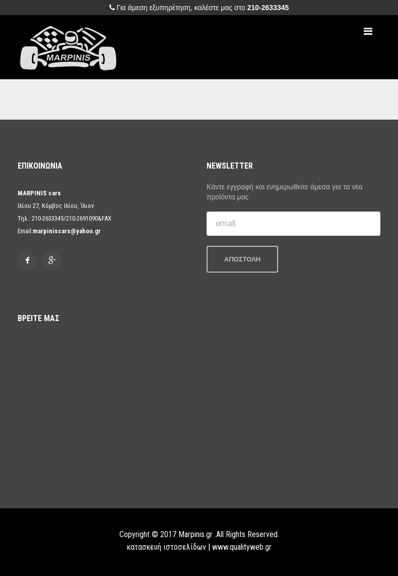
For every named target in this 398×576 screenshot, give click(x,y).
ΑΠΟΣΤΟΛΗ (242, 259)
